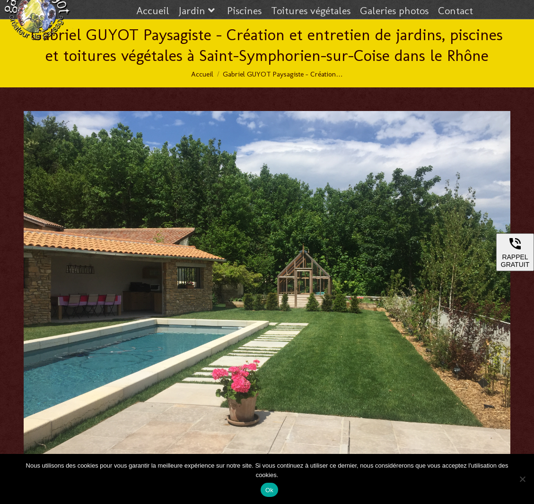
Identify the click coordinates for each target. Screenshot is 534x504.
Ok (269, 490)
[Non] (522, 479)
